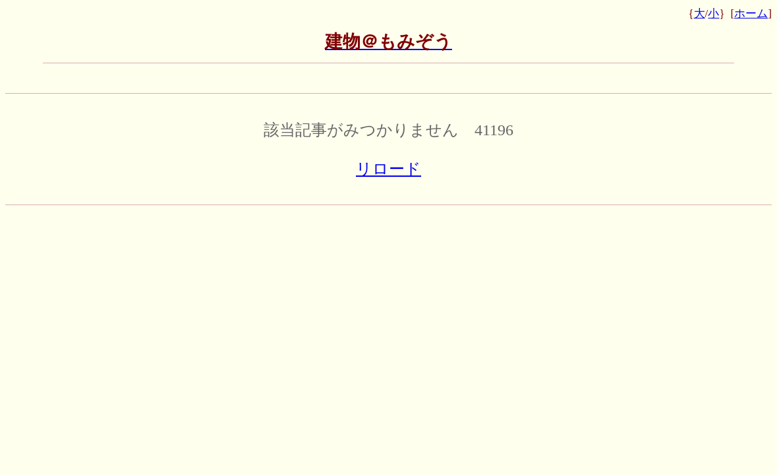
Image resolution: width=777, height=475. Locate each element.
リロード (388, 168)
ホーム (751, 13)
